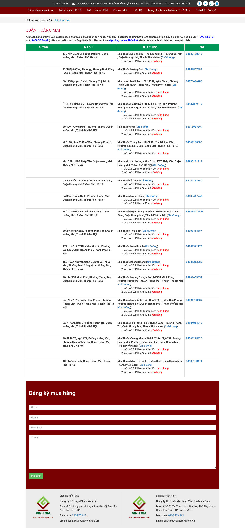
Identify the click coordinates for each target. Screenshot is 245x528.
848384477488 (194, 211)
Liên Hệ (138, 10)
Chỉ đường (168, 57)
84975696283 (194, 81)
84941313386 (194, 261)
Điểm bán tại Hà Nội (70, 10)
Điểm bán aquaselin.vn (41, 10)
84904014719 (194, 322)
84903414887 (194, 230)
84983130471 (194, 361)
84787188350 (194, 180)
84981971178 (194, 246)
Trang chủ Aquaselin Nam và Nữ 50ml (169, 10)
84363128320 (194, 338)
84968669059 (194, 277)
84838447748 (194, 196)
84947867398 (194, 69)
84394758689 (194, 300)
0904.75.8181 (80, 515)
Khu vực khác (120, 10)
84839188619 (194, 53)
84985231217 (194, 161)
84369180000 (194, 142)
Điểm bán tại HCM (97, 10)
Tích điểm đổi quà (206, 10)
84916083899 (194, 126)
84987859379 (194, 104)
